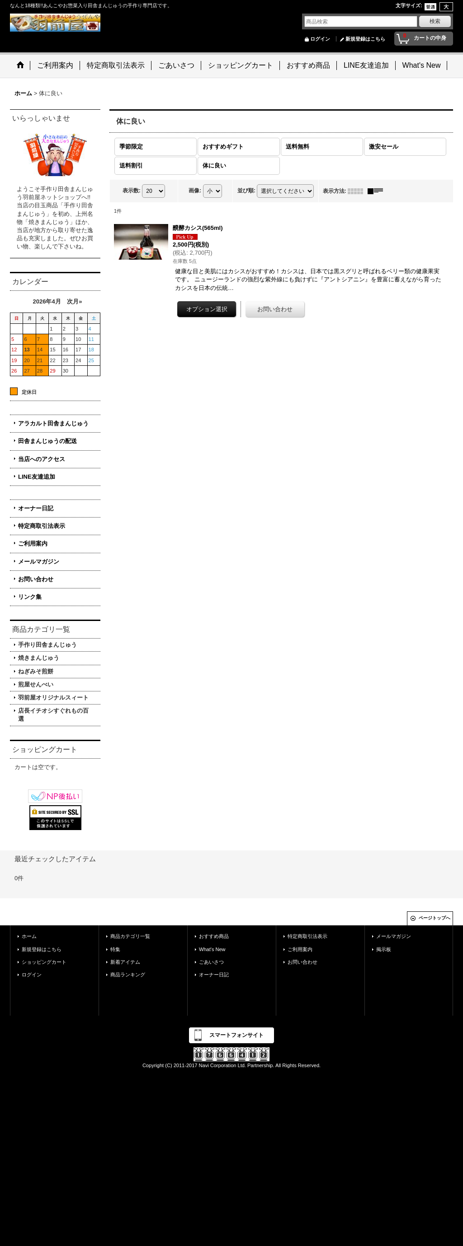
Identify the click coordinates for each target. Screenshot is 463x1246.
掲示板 (383, 949)
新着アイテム (125, 962)
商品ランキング (127, 974)
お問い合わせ (35, 579)
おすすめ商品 (214, 936)
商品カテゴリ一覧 (130, 936)
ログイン (320, 39)
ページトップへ (434, 917)
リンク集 (30, 596)
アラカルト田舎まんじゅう (53, 423)
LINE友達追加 (36, 476)
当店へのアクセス (41, 459)
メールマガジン (38, 561)
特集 (115, 949)
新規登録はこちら (365, 39)
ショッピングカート (44, 962)
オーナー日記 (35, 508)
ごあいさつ (211, 962)
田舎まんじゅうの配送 (47, 441)
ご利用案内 (32, 543)
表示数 (132, 190)
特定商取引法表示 (41, 526)
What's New (212, 949)
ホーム (29, 936)
